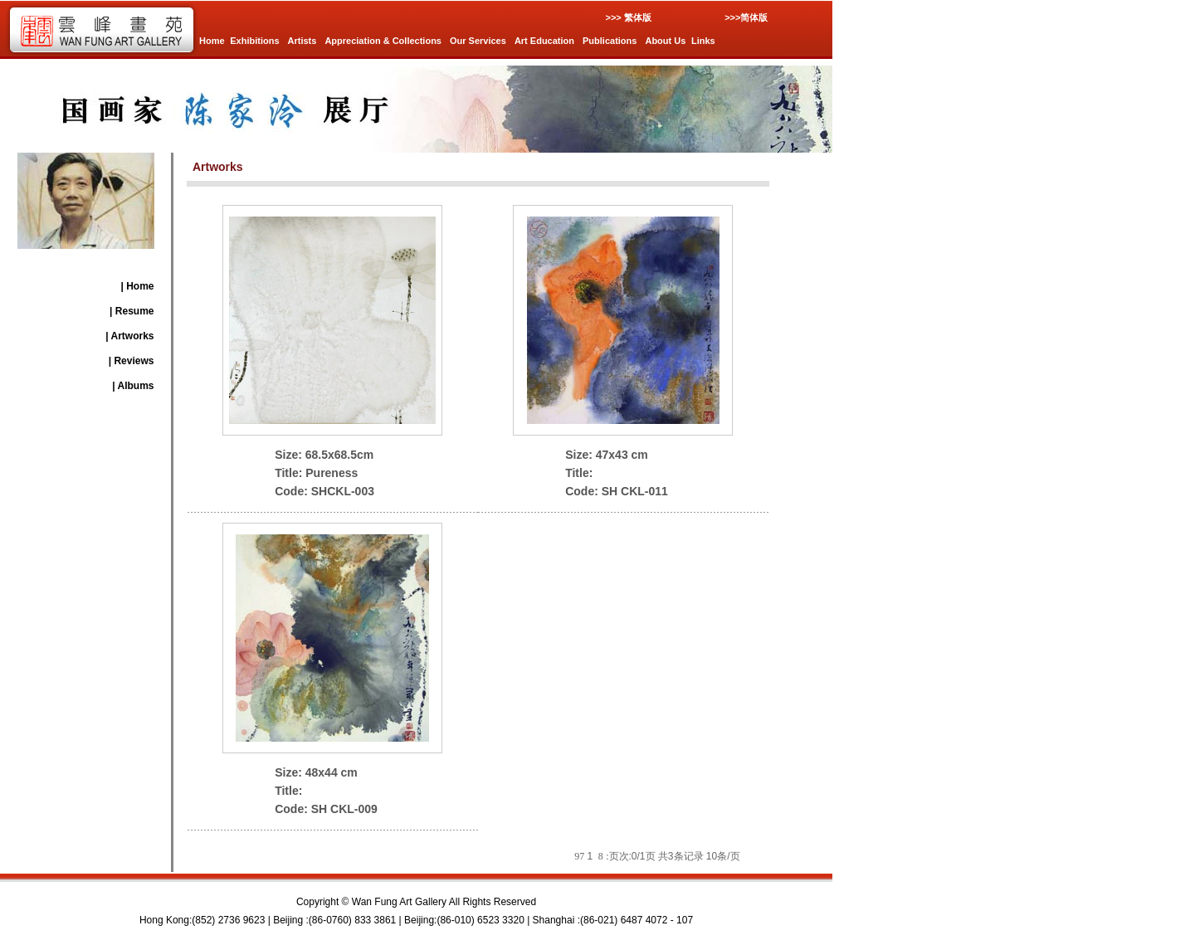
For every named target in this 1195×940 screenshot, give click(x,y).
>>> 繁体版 (628, 17)
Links (703, 41)
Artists (302, 41)
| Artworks (129, 336)
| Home (137, 286)
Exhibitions (254, 41)
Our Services (478, 41)
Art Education (544, 41)
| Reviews (131, 361)
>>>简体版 (746, 17)
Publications (610, 41)
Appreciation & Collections (382, 41)
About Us (665, 41)
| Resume (132, 311)
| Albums (133, 386)
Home (212, 41)
